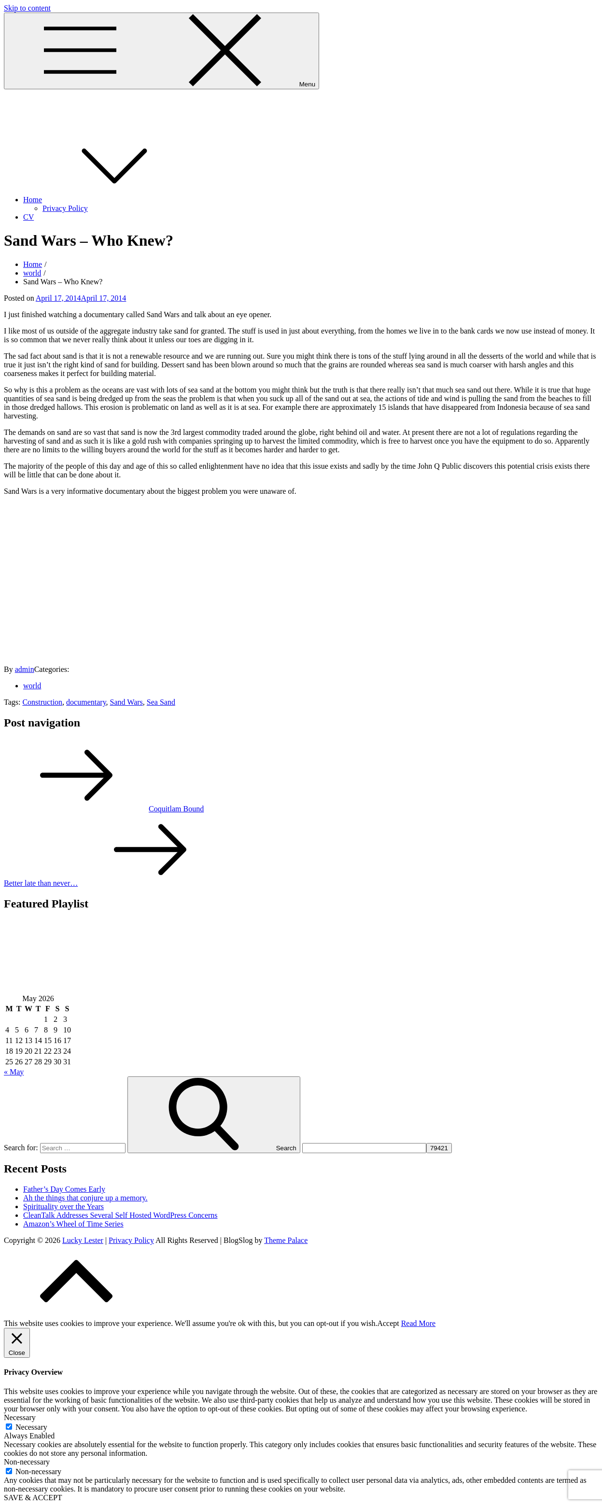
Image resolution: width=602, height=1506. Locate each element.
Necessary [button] (20, 1417)
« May (14, 1072)
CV (28, 217)
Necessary (31, 1427)
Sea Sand (161, 702)
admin (24, 669)
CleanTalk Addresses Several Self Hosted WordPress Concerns (120, 1215)
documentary (86, 702)
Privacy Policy (65, 208)
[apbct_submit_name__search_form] (439, 1148)
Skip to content (27, 8)
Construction (42, 702)
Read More (418, 1323)
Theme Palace (286, 1240)
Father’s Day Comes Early (64, 1189)
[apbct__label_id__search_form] (364, 1148)
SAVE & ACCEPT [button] (33, 1497)
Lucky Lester (24, 101)
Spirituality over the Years (63, 1206)
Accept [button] (388, 1323)
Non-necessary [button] (27, 1462)
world (32, 686)
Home (105, 199)
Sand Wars (126, 702)
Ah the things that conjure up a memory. (85, 1198)
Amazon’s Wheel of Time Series (73, 1224)
